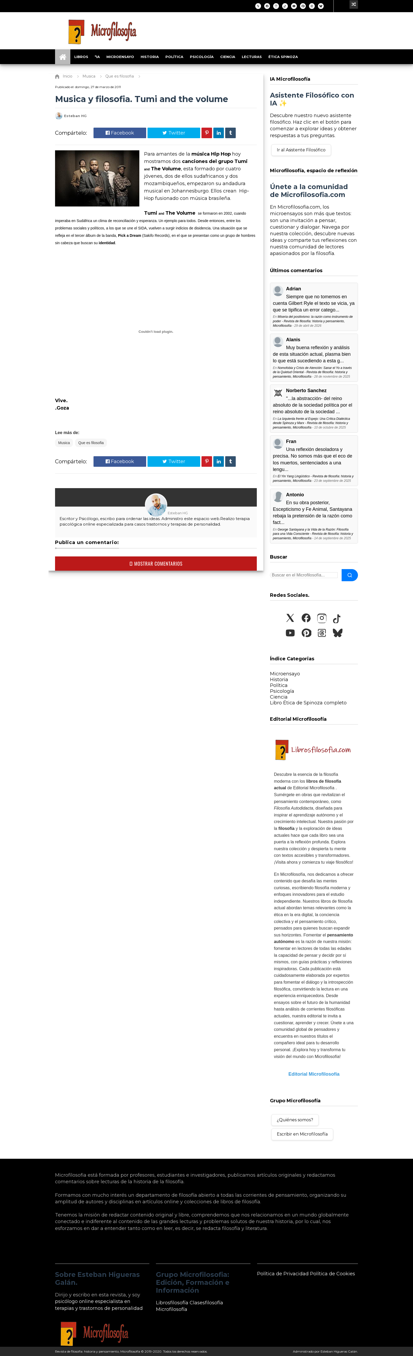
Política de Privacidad (283, 1274)
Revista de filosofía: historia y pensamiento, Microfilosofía (97, 1351)
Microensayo (120, 57)
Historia (150, 57)
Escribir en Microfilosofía (302, 1134)
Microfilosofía (171, 1309)
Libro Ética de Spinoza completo (308, 703)
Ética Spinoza (283, 57)
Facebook (120, 133)
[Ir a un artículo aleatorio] (354, 4)
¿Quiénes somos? (295, 1119)
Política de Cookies (332, 1274)
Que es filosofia (91, 443)
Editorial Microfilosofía (314, 1074)
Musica (64, 443)
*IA (97, 57)
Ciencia (227, 57)
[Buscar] (350, 575)
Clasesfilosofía (206, 1303)
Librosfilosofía (172, 1303)
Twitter (174, 133)
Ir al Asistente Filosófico (301, 149)
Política (174, 57)
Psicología (202, 57)
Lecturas (252, 57)
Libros (81, 57)
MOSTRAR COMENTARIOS (156, 563)
